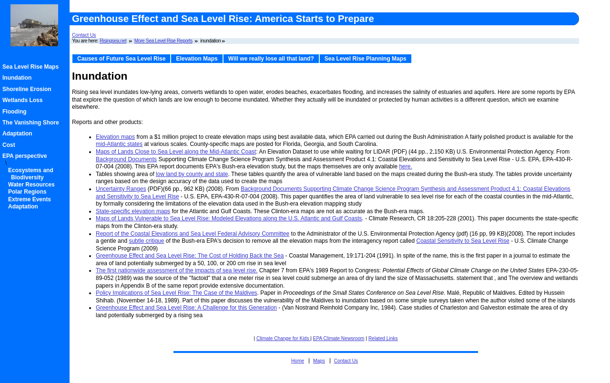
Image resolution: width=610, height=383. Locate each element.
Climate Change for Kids (283, 338)
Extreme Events (31, 199)
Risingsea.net (113, 40)
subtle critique (146, 241)
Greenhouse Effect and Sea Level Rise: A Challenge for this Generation (186, 307)
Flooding (16, 111)
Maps (319, 360)
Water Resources (33, 184)
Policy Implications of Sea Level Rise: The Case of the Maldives (176, 293)
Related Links (383, 338)
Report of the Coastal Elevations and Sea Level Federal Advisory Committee (192, 233)
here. (405, 166)
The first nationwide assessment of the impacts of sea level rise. (177, 270)
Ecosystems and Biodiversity (32, 173)
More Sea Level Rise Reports (163, 40)
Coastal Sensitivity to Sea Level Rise (462, 241)
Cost (10, 145)
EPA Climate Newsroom (339, 338)
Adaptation (18, 133)
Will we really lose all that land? (271, 58)
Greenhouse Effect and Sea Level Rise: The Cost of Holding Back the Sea (190, 255)
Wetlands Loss (23, 100)
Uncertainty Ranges (121, 189)
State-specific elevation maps (133, 211)
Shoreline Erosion (28, 89)
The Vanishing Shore (32, 122)
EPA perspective (26, 156)
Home (297, 360)
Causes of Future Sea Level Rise (121, 58)
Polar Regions (29, 191)
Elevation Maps (196, 58)
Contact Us (84, 35)
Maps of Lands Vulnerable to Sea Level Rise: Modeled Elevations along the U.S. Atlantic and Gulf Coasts (229, 218)
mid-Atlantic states (119, 144)
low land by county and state (192, 174)
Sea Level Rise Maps (32, 66)
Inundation (18, 77)
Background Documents (126, 159)
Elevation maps (115, 137)
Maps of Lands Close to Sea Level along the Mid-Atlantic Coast (176, 151)
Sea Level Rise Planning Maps (366, 58)
